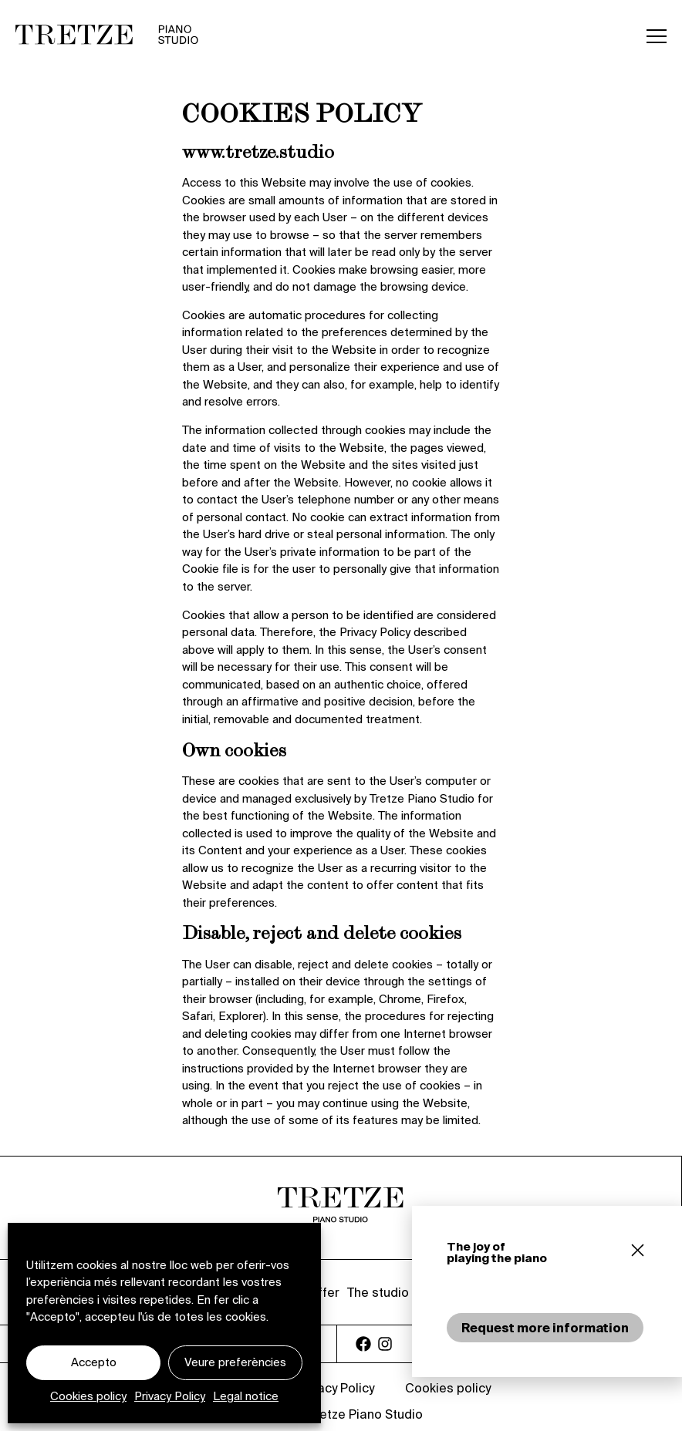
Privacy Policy (169, 1395)
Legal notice (246, 1395)
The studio (378, 1292)
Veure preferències (235, 1362)
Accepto (93, 1362)
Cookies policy (88, 1395)
